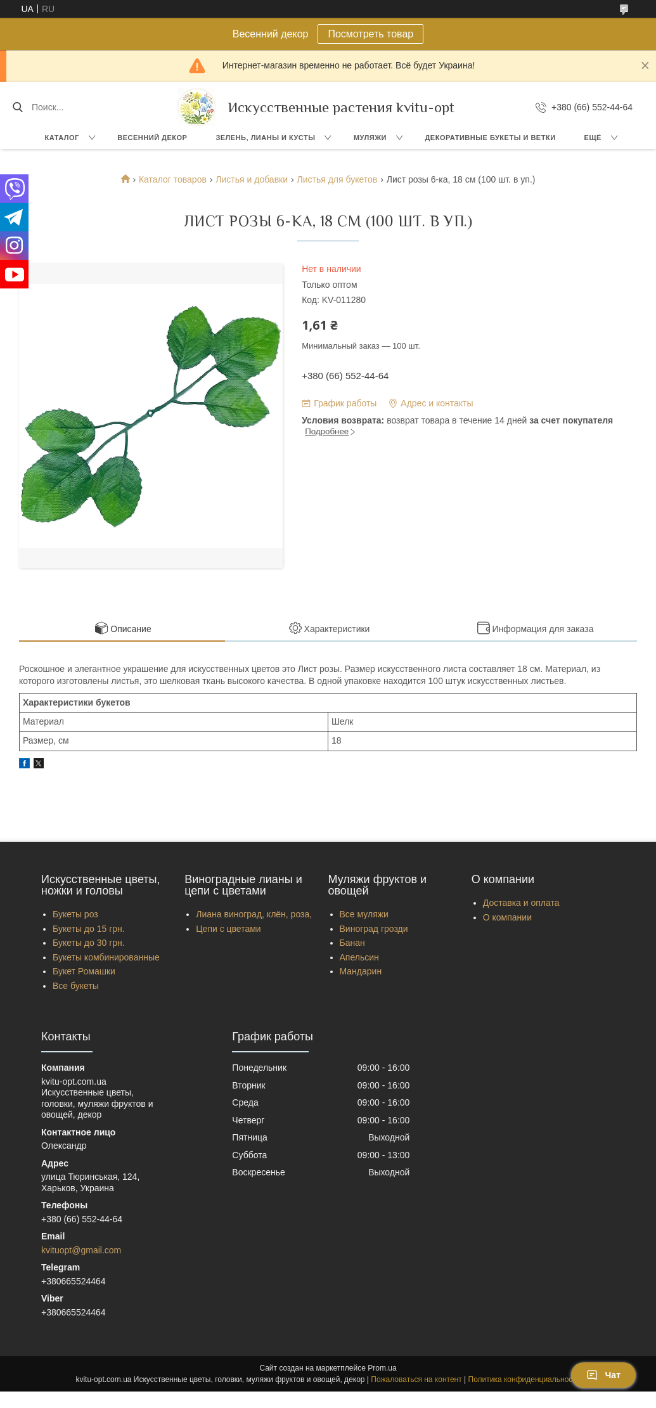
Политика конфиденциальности (524, 1379)
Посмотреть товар (370, 34)
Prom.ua (382, 1368)
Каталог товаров (173, 179)
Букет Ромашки (84, 971)
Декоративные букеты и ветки (490, 137)
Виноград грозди (374, 929)
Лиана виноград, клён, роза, (254, 914)
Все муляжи (364, 914)
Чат (603, 1375)
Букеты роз (75, 914)
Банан (352, 943)
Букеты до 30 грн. (89, 943)
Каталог (62, 137)
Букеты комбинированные (106, 957)
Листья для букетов (337, 179)
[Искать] (17, 107)
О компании (507, 917)
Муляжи (370, 137)
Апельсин (359, 957)
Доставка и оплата (521, 903)
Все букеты (76, 986)
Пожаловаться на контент (416, 1379)
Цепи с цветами (228, 929)
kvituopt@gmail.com (81, 1250)
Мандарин (361, 971)
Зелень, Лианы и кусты (265, 137)
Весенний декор (152, 137)
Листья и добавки (251, 179)
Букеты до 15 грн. (89, 929)
